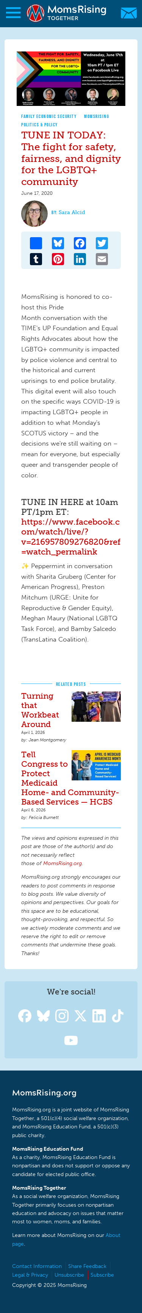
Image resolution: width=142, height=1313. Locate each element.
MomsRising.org (67, 13)
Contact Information (37, 1266)
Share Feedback (87, 1266)
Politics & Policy (39, 124)
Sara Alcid (72, 212)
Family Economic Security (48, 116)
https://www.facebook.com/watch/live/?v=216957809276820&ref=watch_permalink (70, 537)
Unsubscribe (69, 1275)
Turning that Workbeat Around (40, 710)
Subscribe (102, 1275)
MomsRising (96, 116)
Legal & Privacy (30, 1275)
